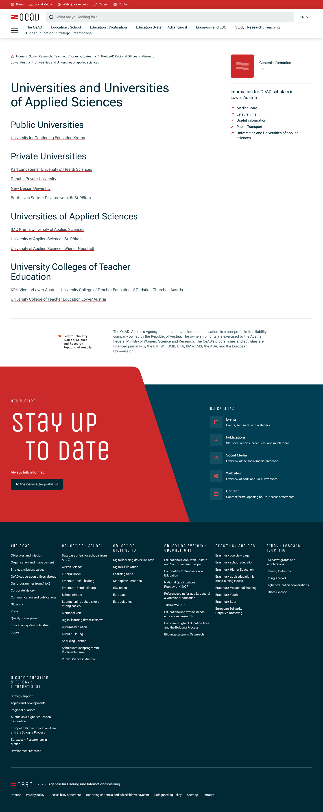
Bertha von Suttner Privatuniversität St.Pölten (51, 198)
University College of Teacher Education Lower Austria (58, 299)
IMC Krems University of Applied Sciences (47, 229)
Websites (233, 473)
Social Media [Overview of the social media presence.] (236, 455)
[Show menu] (14, 30)
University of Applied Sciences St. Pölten (46, 239)
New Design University (30, 188)
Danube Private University (33, 179)
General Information (275, 63)
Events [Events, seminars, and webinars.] (231, 419)
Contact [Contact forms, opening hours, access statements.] (232, 491)
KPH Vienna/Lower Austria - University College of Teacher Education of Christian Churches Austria (97, 290)
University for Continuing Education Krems (48, 137)
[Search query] (170, 17)
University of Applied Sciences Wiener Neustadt (52, 248)
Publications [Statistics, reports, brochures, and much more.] (236, 437)
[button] (305, 17)
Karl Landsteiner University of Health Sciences (51, 169)
